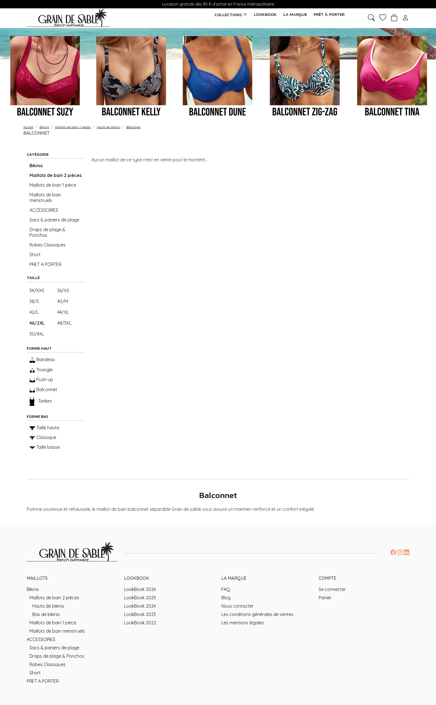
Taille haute (44, 427)
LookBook (265, 14)
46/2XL (36, 323)
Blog (226, 597)
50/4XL (36, 334)
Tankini (40, 401)
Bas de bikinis (46, 614)
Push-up (41, 380)
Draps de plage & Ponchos (47, 232)
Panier (325, 597)
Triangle (41, 370)
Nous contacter (237, 606)
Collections (230, 15)
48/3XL (64, 323)
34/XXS (36, 290)
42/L (34, 312)
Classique (42, 437)
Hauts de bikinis (48, 606)
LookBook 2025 (140, 597)
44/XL (63, 312)
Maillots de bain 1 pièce (52, 185)
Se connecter (332, 589)
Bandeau (42, 360)
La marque (295, 14)
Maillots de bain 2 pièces (55, 175)
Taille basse (44, 447)
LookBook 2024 (140, 606)
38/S (34, 301)
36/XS (63, 290)
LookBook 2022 (140, 622)
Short (35, 254)
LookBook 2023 (140, 614)
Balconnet (43, 389)
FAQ (225, 589)
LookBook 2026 (140, 589)
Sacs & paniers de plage (54, 220)
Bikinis (36, 165)
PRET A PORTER (45, 264)
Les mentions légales (242, 622)
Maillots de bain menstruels (45, 197)
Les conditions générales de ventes (257, 614)
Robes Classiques (47, 245)
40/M (62, 301)
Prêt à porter (329, 14)
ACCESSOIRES (43, 210)
